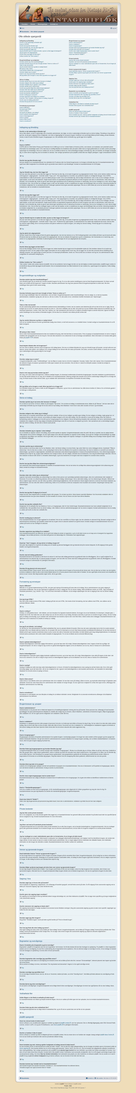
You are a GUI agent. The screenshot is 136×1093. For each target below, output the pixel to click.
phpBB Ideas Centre (106, 1034)
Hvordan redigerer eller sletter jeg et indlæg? (32, 83)
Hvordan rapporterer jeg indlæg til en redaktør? (32, 96)
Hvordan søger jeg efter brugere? (78, 85)
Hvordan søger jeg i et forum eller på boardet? (81, 80)
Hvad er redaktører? (74, 44)
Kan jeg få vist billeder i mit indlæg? (29, 112)
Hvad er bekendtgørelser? (27, 116)
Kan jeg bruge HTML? (26, 109)
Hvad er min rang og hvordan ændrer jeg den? (32, 73)
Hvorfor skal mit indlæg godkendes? (29, 100)
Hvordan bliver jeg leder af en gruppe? (79, 49)
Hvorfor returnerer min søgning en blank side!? (81, 83)
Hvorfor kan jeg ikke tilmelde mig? (29, 46)
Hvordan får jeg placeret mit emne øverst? (31, 101)
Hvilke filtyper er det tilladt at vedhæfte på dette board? (83, 103)
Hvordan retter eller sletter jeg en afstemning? (32, 89)
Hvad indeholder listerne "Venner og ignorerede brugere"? (84, 71)
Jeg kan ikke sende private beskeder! (79, 60)
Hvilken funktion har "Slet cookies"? (29, 56)
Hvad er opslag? (24, 117)
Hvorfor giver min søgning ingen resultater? (80, 82)
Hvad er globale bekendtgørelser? (29, 114)
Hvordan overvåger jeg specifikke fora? (79, 96)
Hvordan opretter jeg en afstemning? (29, 86)
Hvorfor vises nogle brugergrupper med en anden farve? (84, 51)
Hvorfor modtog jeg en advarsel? (28, 94)
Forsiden (25, 24)
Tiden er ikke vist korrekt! (26, 65)
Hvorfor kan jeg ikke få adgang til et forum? (31, 91)
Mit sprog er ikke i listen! (26, 68)
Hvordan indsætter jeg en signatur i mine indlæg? (33, 84)
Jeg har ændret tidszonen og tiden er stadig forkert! (33, 67)
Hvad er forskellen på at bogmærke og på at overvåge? (84, 93)
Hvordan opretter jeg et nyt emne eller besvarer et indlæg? (35, 81)
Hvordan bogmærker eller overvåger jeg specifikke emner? (84, 94)
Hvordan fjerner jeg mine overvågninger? (80, 98)
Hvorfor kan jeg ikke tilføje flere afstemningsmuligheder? (35, 88)
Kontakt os (54, 24)
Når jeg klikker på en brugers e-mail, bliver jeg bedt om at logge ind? (38, 75)
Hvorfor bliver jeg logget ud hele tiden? (30, 54)
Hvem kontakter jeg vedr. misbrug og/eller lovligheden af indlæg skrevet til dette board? (92, 114)
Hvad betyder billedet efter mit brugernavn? (31, 70)
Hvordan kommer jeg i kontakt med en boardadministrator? (85, 116)
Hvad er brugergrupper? (75, 46)
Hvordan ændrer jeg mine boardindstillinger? (32, 61)
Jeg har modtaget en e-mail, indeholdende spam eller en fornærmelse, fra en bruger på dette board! (92, 64)
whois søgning (24, 1048)
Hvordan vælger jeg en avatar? (28, 72)
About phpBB (57, 1025)
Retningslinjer (42, 24)
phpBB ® (28, 337)
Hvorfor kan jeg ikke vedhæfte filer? (29, 93)
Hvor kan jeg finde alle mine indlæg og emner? (81, 87)
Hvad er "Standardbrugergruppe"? (78, 52)
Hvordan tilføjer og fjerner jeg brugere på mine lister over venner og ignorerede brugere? (90, 73)
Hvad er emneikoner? (25, 121)
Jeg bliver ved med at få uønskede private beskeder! (83, 61)
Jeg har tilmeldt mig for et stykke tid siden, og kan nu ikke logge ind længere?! (40, 51)
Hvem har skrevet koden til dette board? (79, 111)
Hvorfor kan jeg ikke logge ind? (28, 49)
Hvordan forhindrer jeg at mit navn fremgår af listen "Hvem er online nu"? (39, 63)
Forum (33, 24)
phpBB (62, 1084)
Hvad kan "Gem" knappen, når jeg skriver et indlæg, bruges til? (37, 98)
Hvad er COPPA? (24, 44)
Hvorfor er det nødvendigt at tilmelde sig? (31, 42)
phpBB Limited (65, 1023)
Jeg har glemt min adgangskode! (28, 52)
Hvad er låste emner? (25, 119)
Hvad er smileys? (24, 110)
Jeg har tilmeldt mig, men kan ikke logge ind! (32, 47)
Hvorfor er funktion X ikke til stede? (78, 113)
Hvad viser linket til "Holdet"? (76, 54)
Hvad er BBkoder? (25, 107)
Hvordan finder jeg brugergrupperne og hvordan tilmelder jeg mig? (86, 47)
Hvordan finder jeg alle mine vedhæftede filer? (81, 105)
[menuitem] (22, 28)
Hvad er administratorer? (75, 42)
